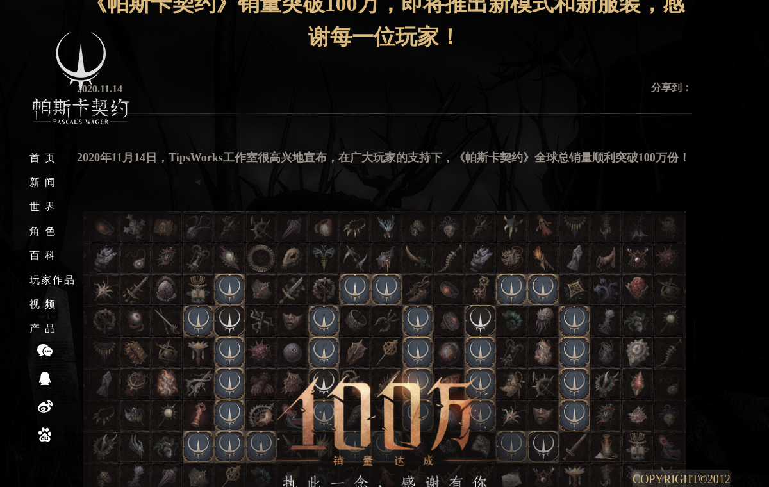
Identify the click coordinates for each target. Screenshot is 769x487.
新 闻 (42, 182)
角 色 (42, 231)
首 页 (42, 158)
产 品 (42, 328)
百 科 (42, 255)
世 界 (42, 206)
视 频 (42, 304)
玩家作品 (52, 279)
